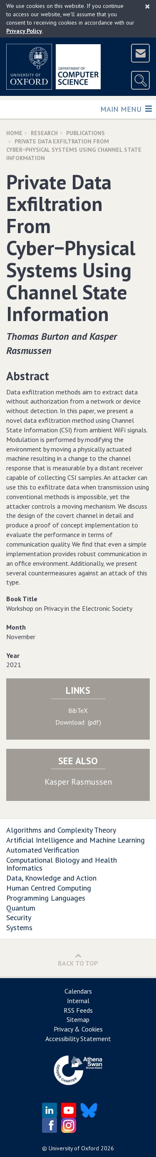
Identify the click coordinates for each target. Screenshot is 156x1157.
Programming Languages (45, 898)
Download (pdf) (78, 722)
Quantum (20, 908)
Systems (19, 927)
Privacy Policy (24, 31)
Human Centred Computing (48, 888)
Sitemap (78, 1019)
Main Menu (126, 108)
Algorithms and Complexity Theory (61, 830)
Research (44, 133)
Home (14, 133)
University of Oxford (74, 1148)
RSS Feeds (78, 1010)
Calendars (78, 991)
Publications (85, 133)
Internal (78, 1000)
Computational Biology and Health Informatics (61, 864)
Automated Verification (42, 850)
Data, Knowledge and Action (51, 878)
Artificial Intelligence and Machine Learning (75, 840)
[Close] (147, 6)
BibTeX (78, 710)
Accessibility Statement (78, 1038)
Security (18, 917)
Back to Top (78, 959)
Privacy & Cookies (78, 1029)
